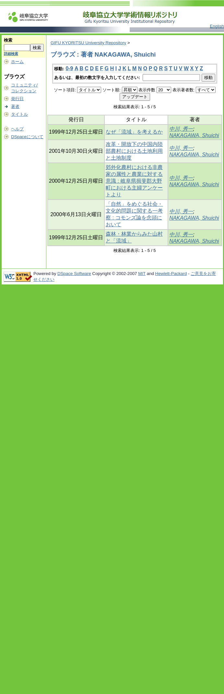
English (217, 26)
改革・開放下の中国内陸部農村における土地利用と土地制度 (134, 151)
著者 (15, 106)
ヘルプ (17, 128)
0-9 (69, 68)
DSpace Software (74, 273)
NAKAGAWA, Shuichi (194, 135)
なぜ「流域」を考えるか (134, 132)
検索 (8, 40)
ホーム (17, 61)
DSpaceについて (27, 136)
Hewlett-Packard (171, 273)
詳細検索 (11, 54)
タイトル (19, 114)
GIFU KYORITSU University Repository (88, 42)
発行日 (17, 98)
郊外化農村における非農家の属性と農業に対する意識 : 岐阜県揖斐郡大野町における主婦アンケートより (134, 180)
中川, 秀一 (181, 129)
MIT (142, 273)
